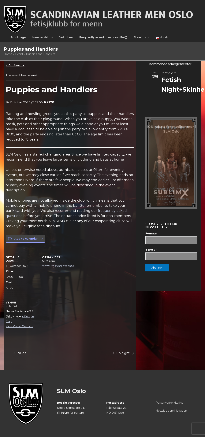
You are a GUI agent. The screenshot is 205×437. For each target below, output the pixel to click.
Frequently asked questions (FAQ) (103, 37)
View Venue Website (19, 326)
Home (8, 54)
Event (19, 54)
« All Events (15, 65)
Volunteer (66, 37)
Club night (121, 353)
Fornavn (151, 233)
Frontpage (18, 37)
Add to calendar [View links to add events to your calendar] (26, 238)
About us (139, 37)
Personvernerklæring (170, 402)
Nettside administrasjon (171, 410)
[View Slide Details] (171, 163)
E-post (151, 249)
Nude (21, 353)
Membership (41, 37)
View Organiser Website (58, 266)
